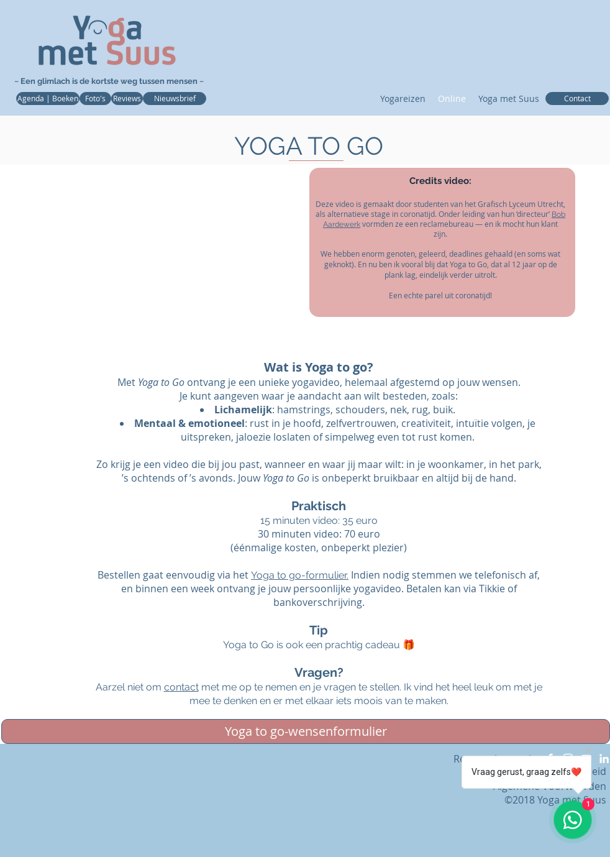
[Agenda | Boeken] (48, 98)
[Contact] (577, 98)
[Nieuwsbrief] (174, 98)
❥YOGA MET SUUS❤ (463, 33)
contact (181, 687)
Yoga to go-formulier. (299, 575)
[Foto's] (95, 98)
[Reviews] (127, 98)
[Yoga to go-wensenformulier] (305, 731)
